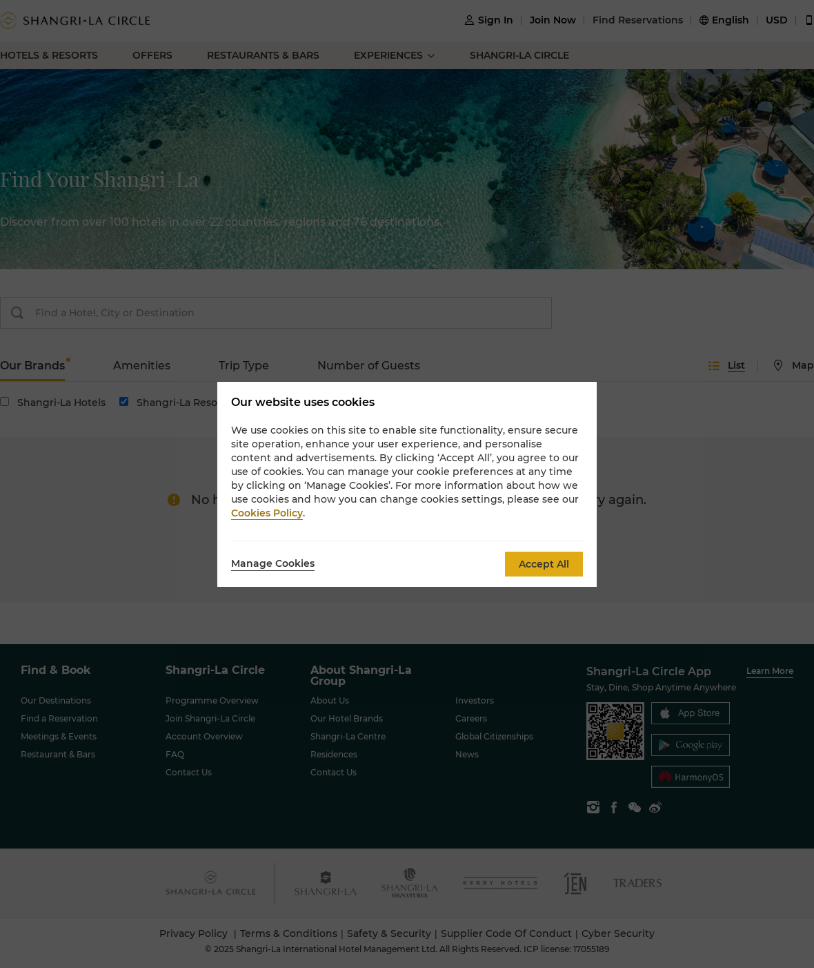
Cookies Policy (267, 513)
